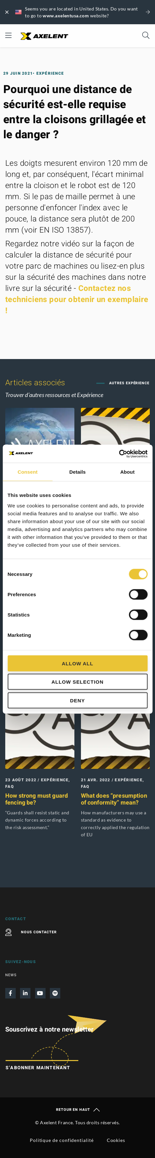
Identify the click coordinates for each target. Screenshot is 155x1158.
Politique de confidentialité (62, 1140)
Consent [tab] (28, 472)
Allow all (77, 663)
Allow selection (77, 682)
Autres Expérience (128, 383)
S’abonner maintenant (38, 1067)
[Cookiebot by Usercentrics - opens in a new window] (118, 453)
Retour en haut (77, 1109)
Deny (77, 700)
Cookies (116, 1140)
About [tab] (127, 472)
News (11, 975)
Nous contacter (31, 932)
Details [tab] (77, 472)
